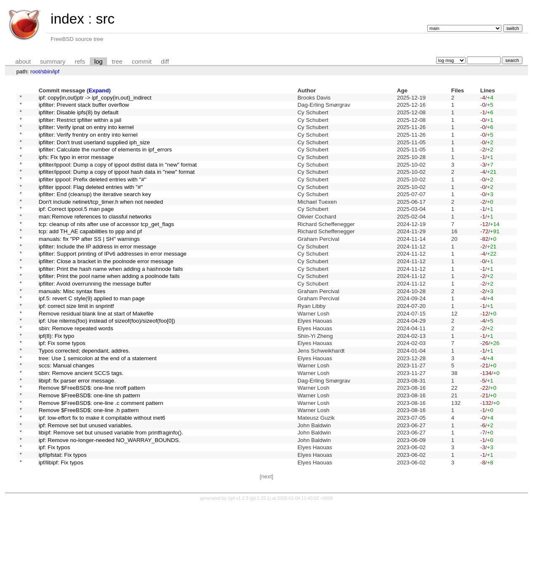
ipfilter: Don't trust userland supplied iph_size (94, 150)
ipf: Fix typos (54, 507)
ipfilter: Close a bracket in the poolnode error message (106, 290)
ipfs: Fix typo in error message (76, 167)
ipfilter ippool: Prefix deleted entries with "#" (92, 194)
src (105, 19)
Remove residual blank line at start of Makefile (96, 351)
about (23, 61)
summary (52, 61)
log (98, 61)
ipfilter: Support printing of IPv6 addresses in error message (113, 281)
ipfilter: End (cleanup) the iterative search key (95, 211)
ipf (56, 71)
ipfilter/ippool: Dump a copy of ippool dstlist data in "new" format (118, 176)
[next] (266, 540)
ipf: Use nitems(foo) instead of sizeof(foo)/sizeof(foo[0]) (107, 359)
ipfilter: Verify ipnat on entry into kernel (86, 133)
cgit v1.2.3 (238, 561)
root (35, 71)
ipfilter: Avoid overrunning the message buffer (95, 316)
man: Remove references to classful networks (95, 238)
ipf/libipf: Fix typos (61, 525)
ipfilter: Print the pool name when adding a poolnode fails (109, 307)
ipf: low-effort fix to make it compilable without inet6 (102, 472)
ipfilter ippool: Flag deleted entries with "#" (91, 203)
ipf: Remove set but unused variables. (86, 481)
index (67, 19)
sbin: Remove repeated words (76, 368)
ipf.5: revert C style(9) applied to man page (92, 333)
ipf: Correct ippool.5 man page (76, 229)
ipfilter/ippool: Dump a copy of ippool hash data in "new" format (117, 185)
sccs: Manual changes (66, 412)
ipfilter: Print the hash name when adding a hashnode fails (111, 298)
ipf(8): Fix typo (56, 377)
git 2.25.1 (260, 561)
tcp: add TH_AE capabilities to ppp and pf (90, 255)
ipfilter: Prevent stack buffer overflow (84, 107)
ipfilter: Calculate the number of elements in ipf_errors (105, 159)
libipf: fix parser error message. (77, 429)
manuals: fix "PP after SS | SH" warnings (89, 264)
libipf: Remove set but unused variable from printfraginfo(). (111, 490)
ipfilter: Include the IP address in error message (97, 272)
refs (80, 61)
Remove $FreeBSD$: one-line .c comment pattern (101, 455)
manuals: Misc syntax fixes (72, 324)
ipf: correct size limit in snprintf (76, 342)
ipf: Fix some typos (62, 386)
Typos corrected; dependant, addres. (84, 394)
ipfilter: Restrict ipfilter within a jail (80, 124)
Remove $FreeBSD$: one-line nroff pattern (92, 438)
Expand (98, 90)
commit (142, 61)
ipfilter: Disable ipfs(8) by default (79, 115)
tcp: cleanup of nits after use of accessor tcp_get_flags (106, 246)
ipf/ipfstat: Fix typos (63, 516)
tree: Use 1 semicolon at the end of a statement (98, 403)
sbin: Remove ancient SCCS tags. (81, 420)
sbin (47, 71)
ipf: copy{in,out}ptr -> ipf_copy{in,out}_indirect (95, 98)
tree (117, 61)
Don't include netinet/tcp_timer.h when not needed (101, 220)
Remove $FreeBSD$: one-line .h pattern (89, 464)
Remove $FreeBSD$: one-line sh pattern (89, 446)
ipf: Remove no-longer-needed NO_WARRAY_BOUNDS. (109, 499)
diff (165, 61)
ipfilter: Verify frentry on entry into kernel (88, 141)
